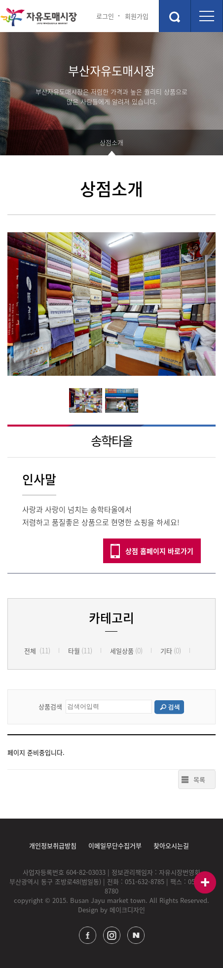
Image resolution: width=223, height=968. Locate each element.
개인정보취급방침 (52, 845)
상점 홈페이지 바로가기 (159, 551)
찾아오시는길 (171, 845)
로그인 (105, 16)
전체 (37, 650)
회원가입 (137, 16)
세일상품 (126, 650)
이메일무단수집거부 (115, 845)
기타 (170, 650)
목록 (199, 779)
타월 (80, 650)
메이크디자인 (127, 909)
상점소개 (111, 142)
